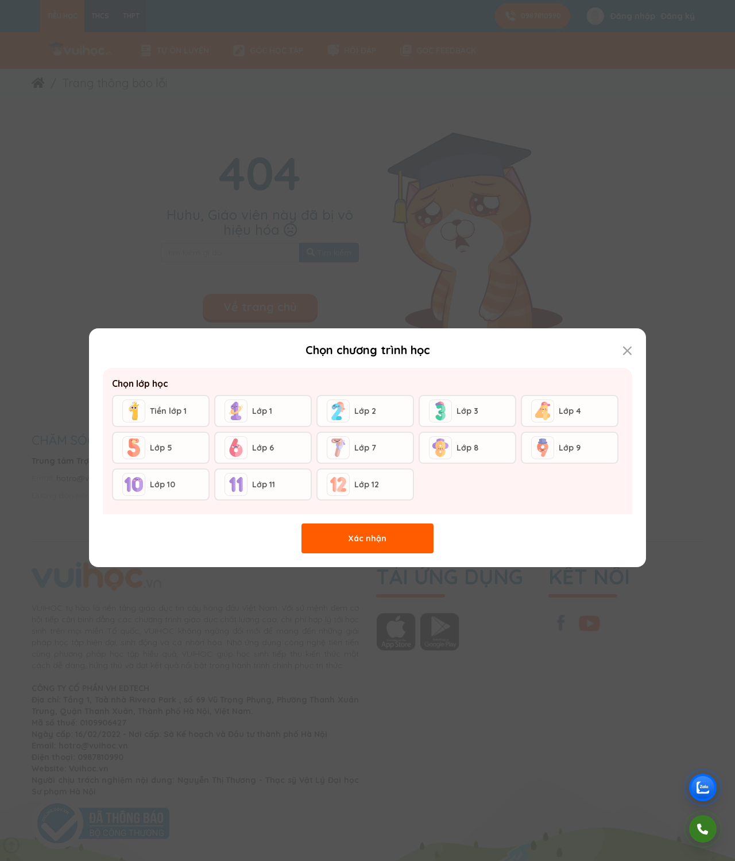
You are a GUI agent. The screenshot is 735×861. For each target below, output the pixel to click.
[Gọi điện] (703, 829)
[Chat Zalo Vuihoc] (703, 787)
